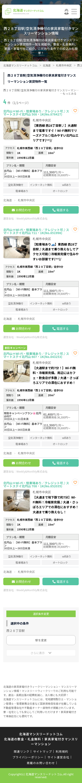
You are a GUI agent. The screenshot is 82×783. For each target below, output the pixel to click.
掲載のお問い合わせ (41, 762)
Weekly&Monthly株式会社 (31, 218)
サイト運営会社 (58, 757)
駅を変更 (41, 640)
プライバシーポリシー (28, 757)
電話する (62, 210)
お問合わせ (23, 210)
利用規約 (62, 751)
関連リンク (22, 751)
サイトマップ (42, 751)
